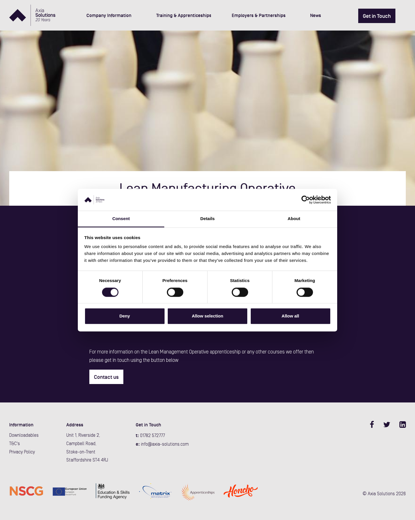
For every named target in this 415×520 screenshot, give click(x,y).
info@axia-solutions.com (165, 444)
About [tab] (294, 218)
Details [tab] (207, 218)
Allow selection (207, 316)
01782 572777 (152, 436)
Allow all (290, 316)
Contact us (106, 377)
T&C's (14, 444)
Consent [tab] (121, 218)
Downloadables (24, 435)
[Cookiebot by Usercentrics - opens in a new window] (305, 199)
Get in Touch (377, 16)
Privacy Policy (22, 452)
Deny (124, 316)
